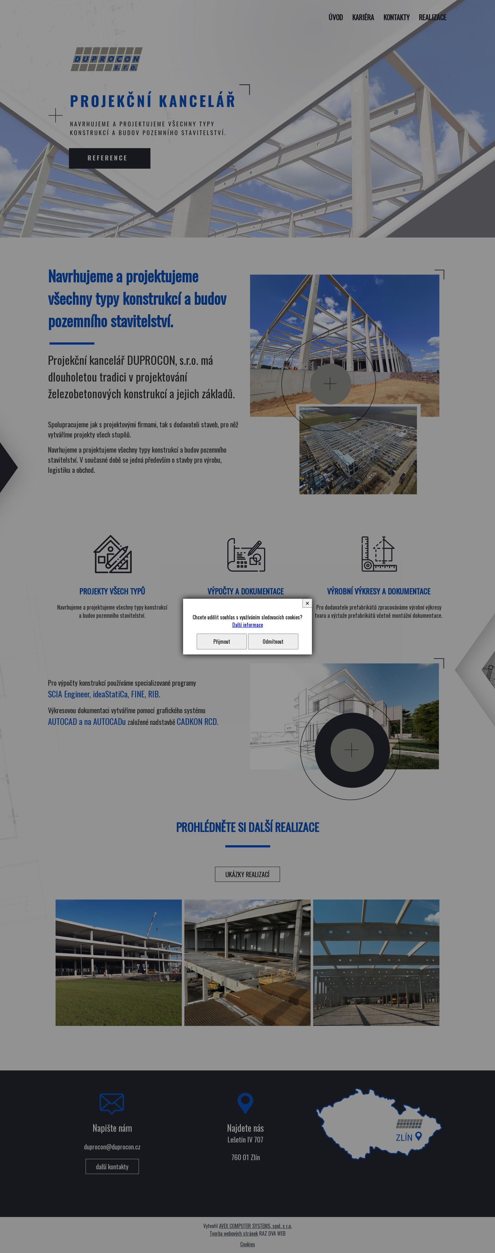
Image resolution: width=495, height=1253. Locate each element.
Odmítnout (273, 641)
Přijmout (221, 641)
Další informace (247, 625)
